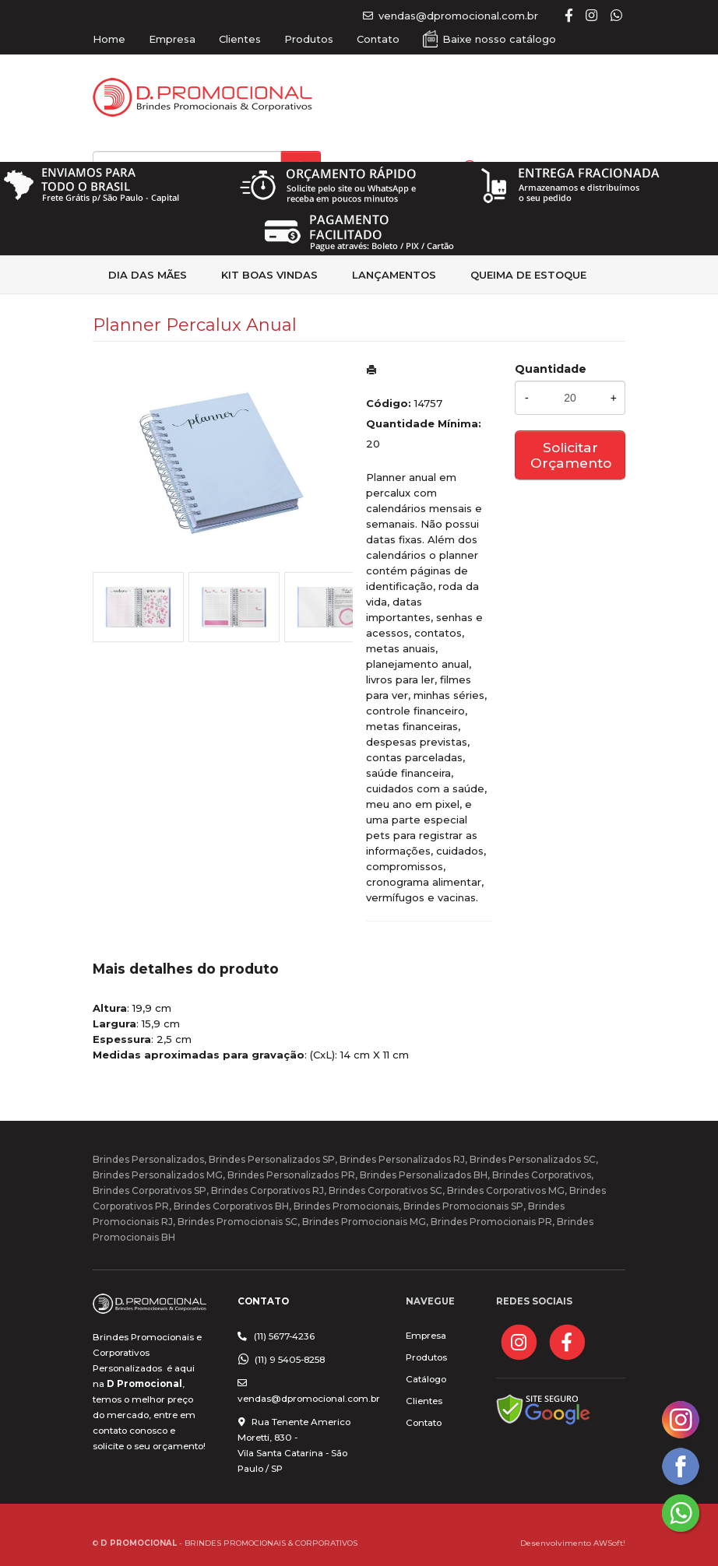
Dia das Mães (147, 275)
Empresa (172, 39)
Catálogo (426, 1379)
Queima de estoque (528, 275)
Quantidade (550, 369)
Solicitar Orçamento (570, 455)
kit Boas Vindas (269, 275)
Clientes (240, 39)
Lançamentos (394, 275)
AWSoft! (609, 1542)
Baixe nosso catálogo (499, 39)
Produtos (308, 39)
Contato (378, 39)
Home (109, 39)
